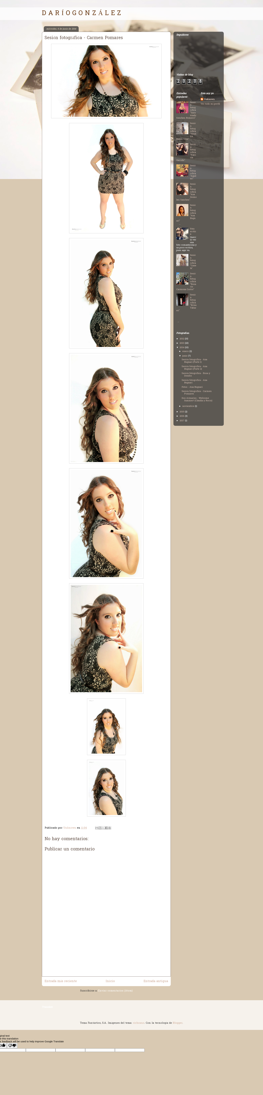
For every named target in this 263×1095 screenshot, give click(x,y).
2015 (182, 411)
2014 (182, 347)
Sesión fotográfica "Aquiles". (193, 172)
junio (185, 356)
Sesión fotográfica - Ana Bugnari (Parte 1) (194, 361)
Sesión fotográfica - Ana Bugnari (194, 382)
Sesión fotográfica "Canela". (193, 262)
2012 (182, 338)
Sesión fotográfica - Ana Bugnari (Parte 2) (194, 368)
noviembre (188, 406)
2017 (182, 420)
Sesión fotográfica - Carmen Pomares (196, 393)
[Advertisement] (106, 953)
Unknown (209, 99)
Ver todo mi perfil (210, 104)
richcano (138, 1023)
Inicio (110, 981)
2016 (182, 416)
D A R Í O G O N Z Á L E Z (81, 13)
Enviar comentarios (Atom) (115, 991)
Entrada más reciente (61, 981)
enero (185, 351)
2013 (182, 343)
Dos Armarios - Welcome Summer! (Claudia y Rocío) (197, 399)
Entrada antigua (156, 981)
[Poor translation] (12, 1045)
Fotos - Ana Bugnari (192, 387)
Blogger (177, 1023)
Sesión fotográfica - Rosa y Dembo (196, 375)
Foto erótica (193, 231)
